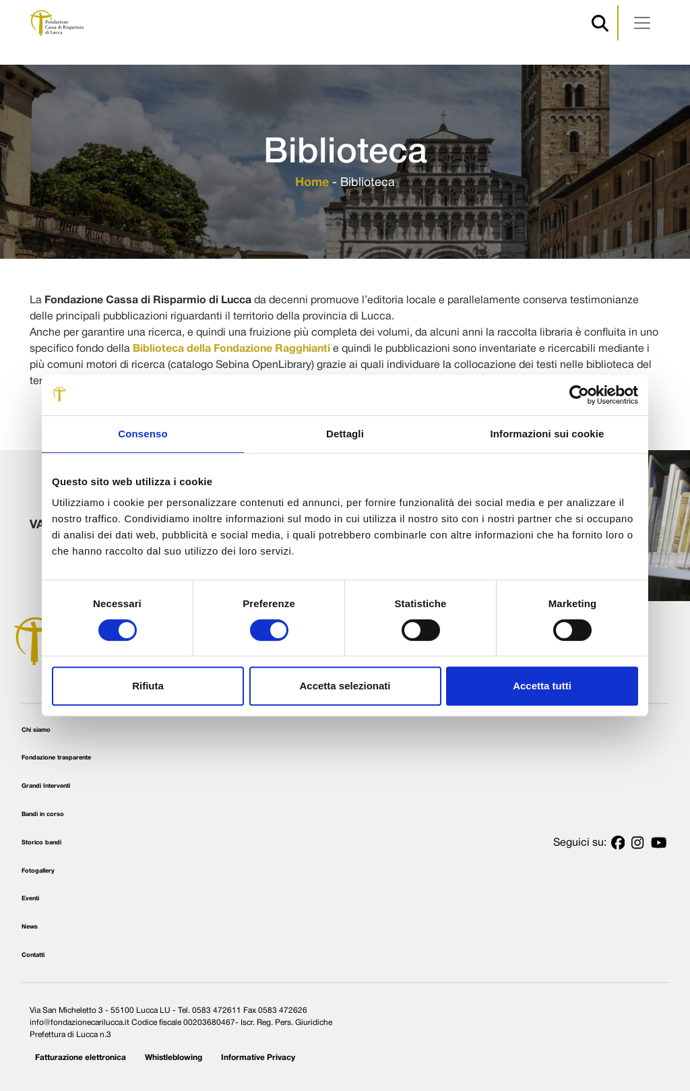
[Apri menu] (642, 22)
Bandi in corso (43, 814)
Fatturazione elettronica (80, 1057)
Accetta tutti (542, 685)
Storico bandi (41, 843)
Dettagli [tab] (345, 433)
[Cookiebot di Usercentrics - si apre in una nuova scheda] (579, 395)
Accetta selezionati (344, 685)
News (30, 927)
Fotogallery (38, 871)
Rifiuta (148, 685)
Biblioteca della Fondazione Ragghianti (231, 349)
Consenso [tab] (142, 433)
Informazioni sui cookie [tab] (547, 433)
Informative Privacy (258, 1057)
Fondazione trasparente (56, 758)
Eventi (30, 899)
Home (312, 183)
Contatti (33, 955)
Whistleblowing (173, 1057)
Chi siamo (36, 730)
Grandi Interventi (46, 786)
